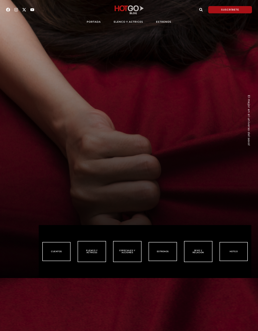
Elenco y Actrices (128, 21)
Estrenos (163, 21)
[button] (201, 9)
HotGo (234, 251)
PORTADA (94, 21)
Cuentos (56, 251)
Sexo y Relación (198, 251)
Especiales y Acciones (127, 251)
